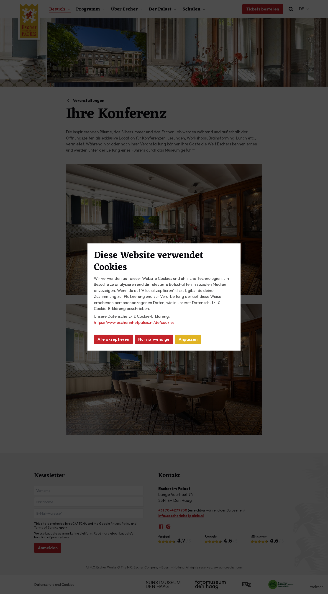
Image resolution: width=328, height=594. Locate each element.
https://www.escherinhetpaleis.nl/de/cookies (134, 322)
